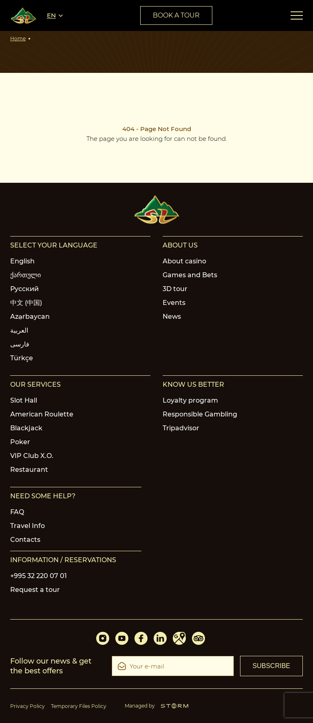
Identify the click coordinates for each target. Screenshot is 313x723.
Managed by (156, 706)
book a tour (176, 15)
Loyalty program (190, 400)
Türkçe (21, 358)
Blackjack (26, 428)
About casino (184, 261)
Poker (20, 442)
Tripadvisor (181, 428)
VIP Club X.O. (31, 456)
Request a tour (35, 590)
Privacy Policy (27, 706)
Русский (24, 289)
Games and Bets (190, 275)
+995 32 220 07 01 (38, 576)
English (22, 261)
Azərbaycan (30, 316)
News (172, 316)
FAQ (17, 512)
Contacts (25, 539)
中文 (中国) (26, 303)
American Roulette (41, 414)
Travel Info (27, 526)
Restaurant (29, 469)
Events (174, 303)
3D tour (175, 289)
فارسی (19, 344)
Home (18, 38)
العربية (19, 330)
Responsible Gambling (200, 414)
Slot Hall (23, 400)
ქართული (25, 275)
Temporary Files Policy (78, 706)
